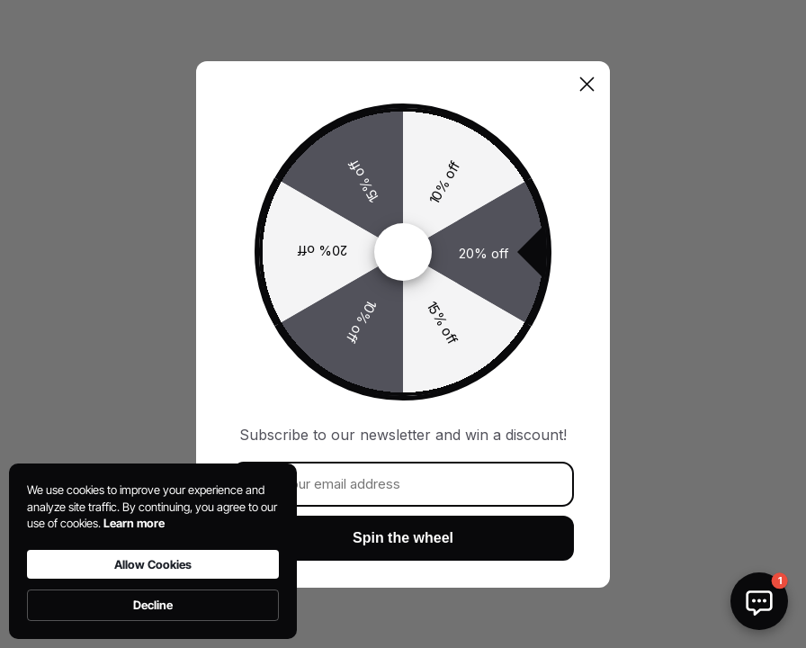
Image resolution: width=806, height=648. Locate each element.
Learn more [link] (134, 523)
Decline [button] (153, 605)
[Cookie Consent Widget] (153, 551)
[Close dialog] (587, 84)
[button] (759, 601)
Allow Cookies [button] (153, 564)
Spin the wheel (403, 537)
